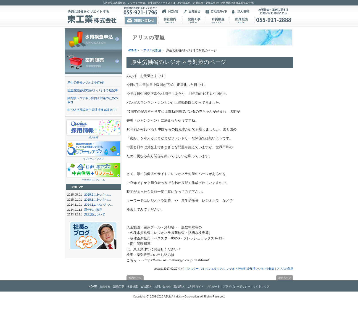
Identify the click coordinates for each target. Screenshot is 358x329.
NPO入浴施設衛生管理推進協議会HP (91, 109)
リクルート (213, 286)
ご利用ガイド (195, 286)
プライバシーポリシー (236, 286)
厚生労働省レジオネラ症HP (85, 82)
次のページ (284, 277)
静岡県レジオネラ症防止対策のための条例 (92, 100)
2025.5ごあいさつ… (97, 194)
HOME (132, 50)
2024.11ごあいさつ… (98, 204)
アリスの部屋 (152, 50)
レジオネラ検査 (236, 268)
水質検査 (132, 286)
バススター (192, 268)
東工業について (94, 214)
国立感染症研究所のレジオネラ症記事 (92, 90)
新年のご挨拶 (93, 209)
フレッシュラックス (212, 268)
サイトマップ (261, 286)
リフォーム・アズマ (93, 157)
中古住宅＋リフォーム (93, 178)
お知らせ (105, 286)
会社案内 (146, 286)
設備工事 (118, 286)
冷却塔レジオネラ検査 (260, 268)
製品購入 (179, 286)
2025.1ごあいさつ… (97, 199)
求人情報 (93, 136)
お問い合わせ (162, 286)
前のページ (135, 277)
